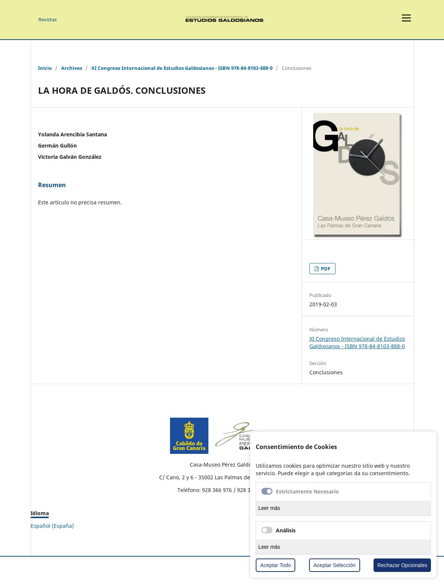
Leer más (269, 508)
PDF (325, 268)
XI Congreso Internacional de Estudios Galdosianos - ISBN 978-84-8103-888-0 (182, 68)
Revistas (47, 19)
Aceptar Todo (275, 565)
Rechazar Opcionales (402, 565)
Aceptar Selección (335, 565)
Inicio (45, 68)
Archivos (71, 68)
